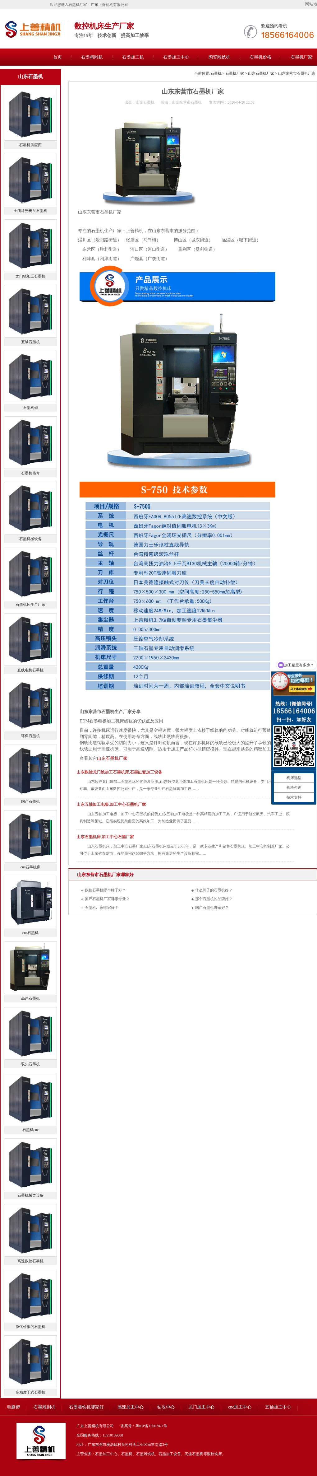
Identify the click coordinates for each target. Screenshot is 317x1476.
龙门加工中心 (201, 1407)
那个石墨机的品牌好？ (213, 899)
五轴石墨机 (30, 342)
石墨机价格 (260, 57)
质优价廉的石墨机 (30, 1326)
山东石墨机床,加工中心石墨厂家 (105, 836)
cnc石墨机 (30, 933)
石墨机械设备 (30, 539)
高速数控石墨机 (30, 1261)
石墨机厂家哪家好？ (101, 907)
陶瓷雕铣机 (219, 57)
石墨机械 (30, 407)
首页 (57, 57)
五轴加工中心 (278, 1407)
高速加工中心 (130, 1407)
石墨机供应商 (30, 145)
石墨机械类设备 (30, 1195)
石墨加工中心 (176, 57)
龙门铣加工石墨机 (30, 276)
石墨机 (216, 73)
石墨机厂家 (234, 73)
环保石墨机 (30, 736)
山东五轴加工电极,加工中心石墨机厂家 (111, 804)
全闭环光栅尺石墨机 (30, 210)
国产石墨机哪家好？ (212, 907)
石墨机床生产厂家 (30, 604)
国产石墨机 (30, 801)
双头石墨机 (30, 1064)
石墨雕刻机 (44, 1407)
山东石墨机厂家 (261, 73)
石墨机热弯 (30, 473)
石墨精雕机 (92, 57)
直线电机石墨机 (30, 670)
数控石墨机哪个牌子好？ (105, 890)
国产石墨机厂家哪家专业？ (107, 899)
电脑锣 (13, 1407)
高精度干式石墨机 (30, 1392)
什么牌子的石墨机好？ (213, 890)
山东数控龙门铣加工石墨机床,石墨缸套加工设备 (119, 772)
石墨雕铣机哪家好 (86, 1407)
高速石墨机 (30, 998)
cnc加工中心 (239, 1407)
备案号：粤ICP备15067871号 (144, 1426)
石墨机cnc (30, 1130)
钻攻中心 (166, 1407)
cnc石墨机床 (31, 867)
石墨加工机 (133, 57)
